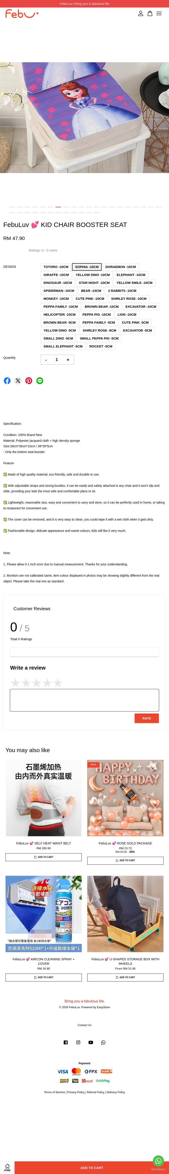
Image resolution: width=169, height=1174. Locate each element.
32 (97, 212)
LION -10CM (127, 314)
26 (50, 212)
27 (58, 212)
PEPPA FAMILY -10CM (61, 306)
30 (81, 212)
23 (27, 212)
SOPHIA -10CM (86, 267)
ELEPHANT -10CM (131, 275)
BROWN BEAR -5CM (60, 322)
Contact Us (84, 1025)
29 (73, 212)
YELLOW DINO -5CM (60, 330)
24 (35, 212)
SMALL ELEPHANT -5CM (63, 346)
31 (89, 212)
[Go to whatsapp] (158, 1160)
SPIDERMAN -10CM (59, 291)
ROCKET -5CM (100, 346)
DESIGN (9, 266)
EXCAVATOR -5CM (137, 330)
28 (66, 212)
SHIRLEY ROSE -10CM (129, 298)
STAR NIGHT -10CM (94, 283)
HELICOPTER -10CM (60, 314)
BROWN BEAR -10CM (102, 306)
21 (12, 212)
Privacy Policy (76, 1092)
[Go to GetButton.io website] (158, 1169)
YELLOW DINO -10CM (93, 275)
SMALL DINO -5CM (58, 338)
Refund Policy (95, 1092)
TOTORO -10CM (56, 267)
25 (43, 212)
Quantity (9, 357)
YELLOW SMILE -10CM (134, 283)
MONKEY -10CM (56, 298)
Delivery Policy (116, 1092)
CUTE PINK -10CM (90, 298)
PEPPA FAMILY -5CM (98, 322)
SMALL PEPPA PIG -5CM (99, 338)
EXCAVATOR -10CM (141, 306)
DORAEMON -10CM (120, 267)
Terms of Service (54, 1092)
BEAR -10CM (91, 291)
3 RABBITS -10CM (122, 291)
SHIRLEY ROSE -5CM (99, 330)
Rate (146, 718)
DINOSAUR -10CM (58, 283)
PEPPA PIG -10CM (96, 314)
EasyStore (103, 1007)
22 (19, 212)
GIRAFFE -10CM (56, 275)
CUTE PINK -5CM (135, 322)
